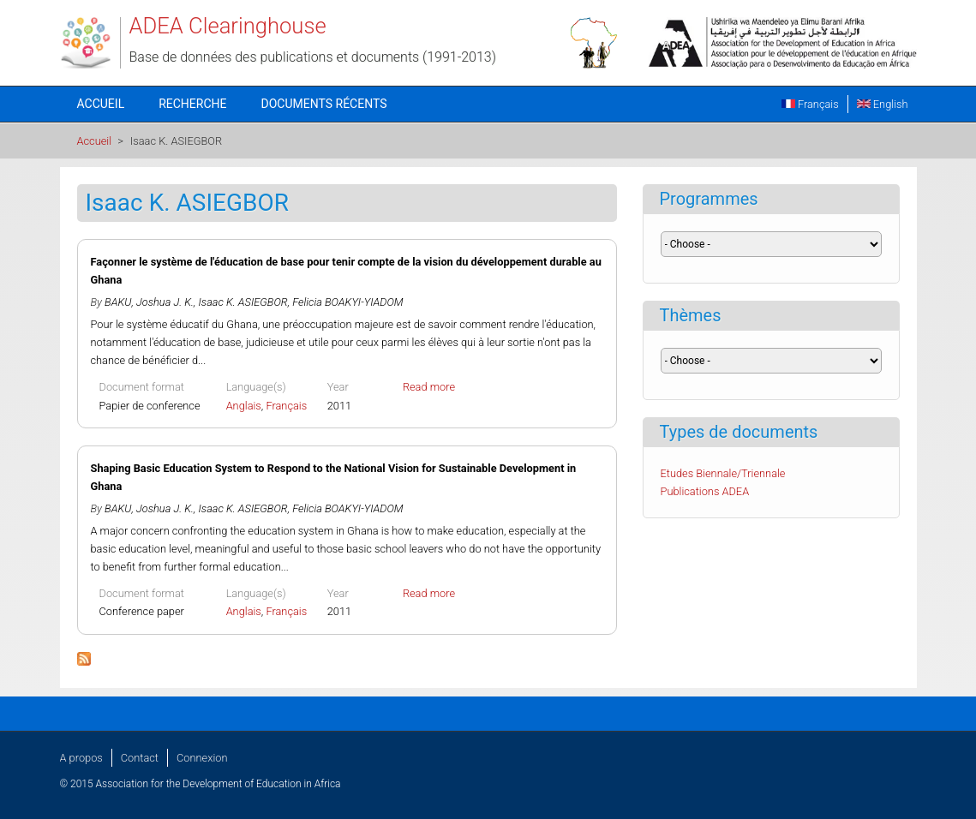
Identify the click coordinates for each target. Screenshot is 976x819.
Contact (140, 757)
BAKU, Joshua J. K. (149, 302)
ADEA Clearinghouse (227, 26)
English (882, 104)
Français (810, 104)
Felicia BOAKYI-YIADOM (347, 302)
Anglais (243, 405)
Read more (429, 386)
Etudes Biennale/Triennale (723, 473)
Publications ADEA (705, 491)
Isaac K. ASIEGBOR (243, 302)
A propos (81, 757)
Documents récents (324, 104)
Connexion (202, 757)
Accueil (101, 104)
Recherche (192, 104)
